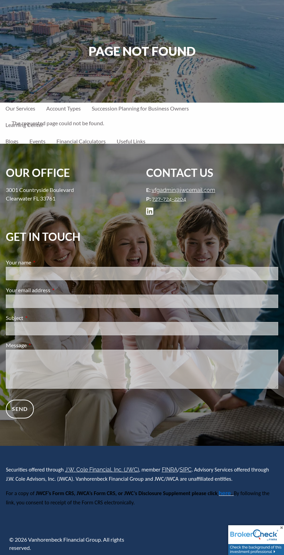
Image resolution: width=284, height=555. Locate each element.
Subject (39, 317)
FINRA (170, 469)
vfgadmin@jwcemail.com (183, 190)
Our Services (20, 108)
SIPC (186, 469)
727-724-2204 (169, 199)
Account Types (63, 108)
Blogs (11, 141)
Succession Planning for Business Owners (140, 108)
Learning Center (24, 124)
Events (37, 141)
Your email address (53, 290)
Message (41, 345)
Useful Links (131, 141)
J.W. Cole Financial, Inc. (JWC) (102, 469)
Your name (43, 262)
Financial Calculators (81, 141)
